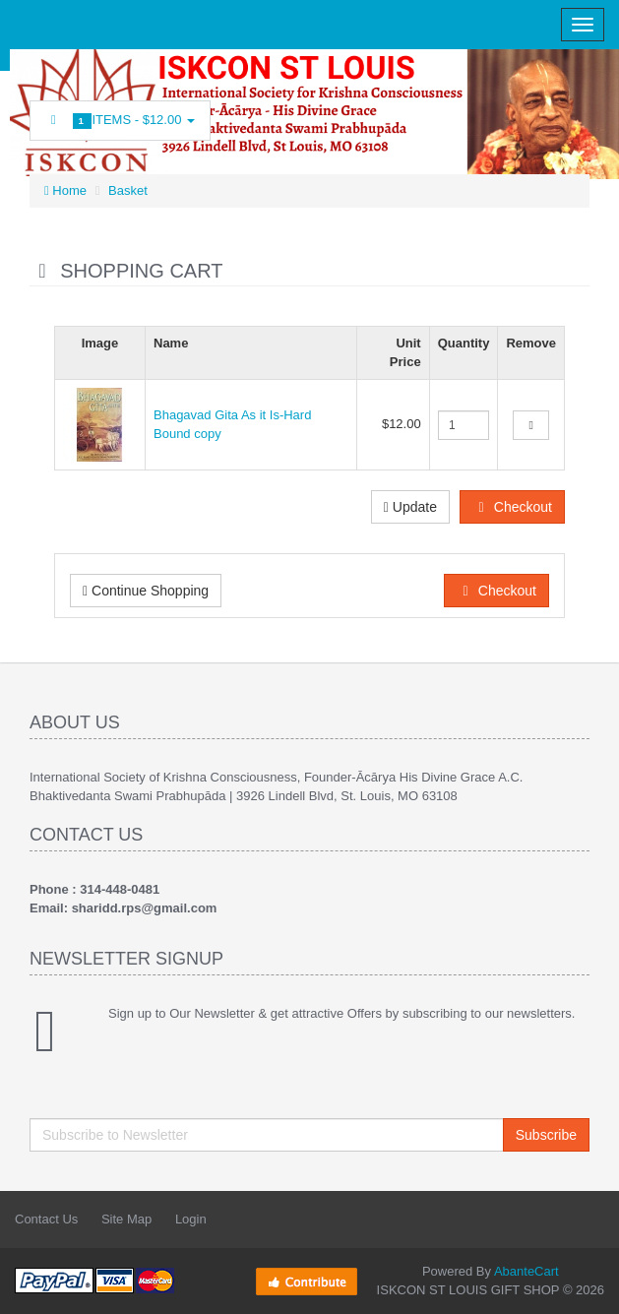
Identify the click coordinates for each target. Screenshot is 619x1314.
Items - (120, 120)
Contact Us (46, 1219)
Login (191, 1219)
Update (410, 507)
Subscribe (546, 1135)
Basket (128, 190)
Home (65, 190)
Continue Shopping (146, 590)
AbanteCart (526, 1271)
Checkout (512, 507)
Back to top (585, 1283)
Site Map (126, 1219)
